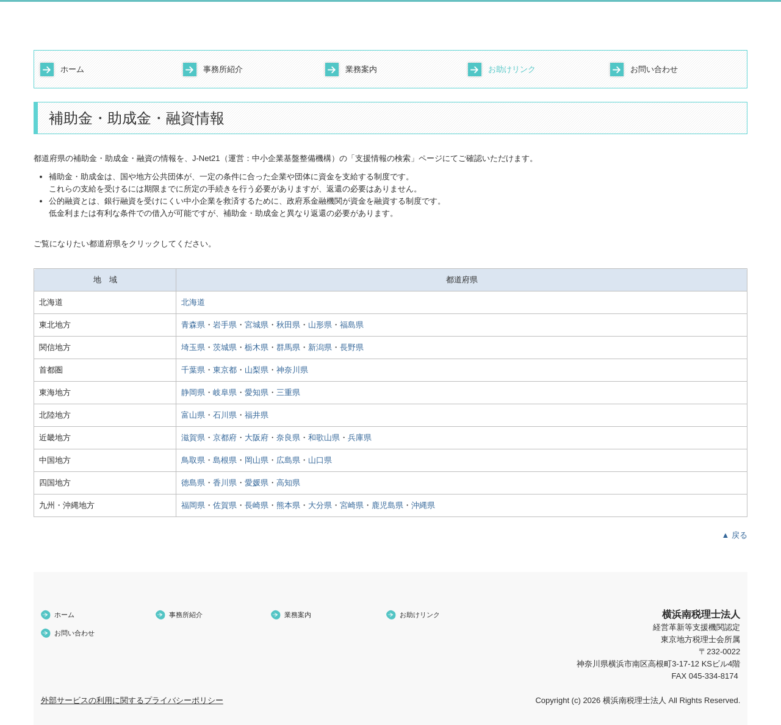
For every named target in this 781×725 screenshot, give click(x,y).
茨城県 (225, 347)
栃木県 (256, 347)
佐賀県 (225, 505)
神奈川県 (292, 369)
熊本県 (288, 505)
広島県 (288, 460)
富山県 (193, 415)
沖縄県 (423, 505)
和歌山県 (324, 437)
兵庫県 (360, 437)
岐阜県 (225, 392)
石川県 (225, 415)
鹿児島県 (387, 505)
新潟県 (320, 347)
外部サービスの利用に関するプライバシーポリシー (132, 700)
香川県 (225, 482)
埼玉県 (193, 347)
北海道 (193, 302)
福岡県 (193, 505)
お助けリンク (512, 69)
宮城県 (256, 324)
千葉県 (193, 369)
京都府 (225, 437)
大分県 (320, 505)
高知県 (288, 482)
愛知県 (256, 392)
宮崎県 (352, 505)
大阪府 (256, 437)
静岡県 (193, 392)
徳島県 (193, 482)
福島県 (352, 324)
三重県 (288, 392)
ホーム (72, 69)
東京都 (225, 369)
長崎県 (256, 505)
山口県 (320, 460)
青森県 (193, 324)
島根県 (225, 460)
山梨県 (256, 369)
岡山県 (256, 460)
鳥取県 (193, 460)
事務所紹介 (223, 69)
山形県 (320, 324)
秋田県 (288, 324)
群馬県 (288, 347)
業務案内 (361, 69)
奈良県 (288, 437)
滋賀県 (193, 437)
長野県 (352, 347)
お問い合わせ (654, 69)
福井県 (256, 415)
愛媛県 (256, 482)
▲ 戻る (734, 535)
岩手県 (225, 324)
